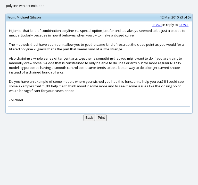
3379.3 (157, 24)
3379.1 (183, 24)
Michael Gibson (29, 17)
